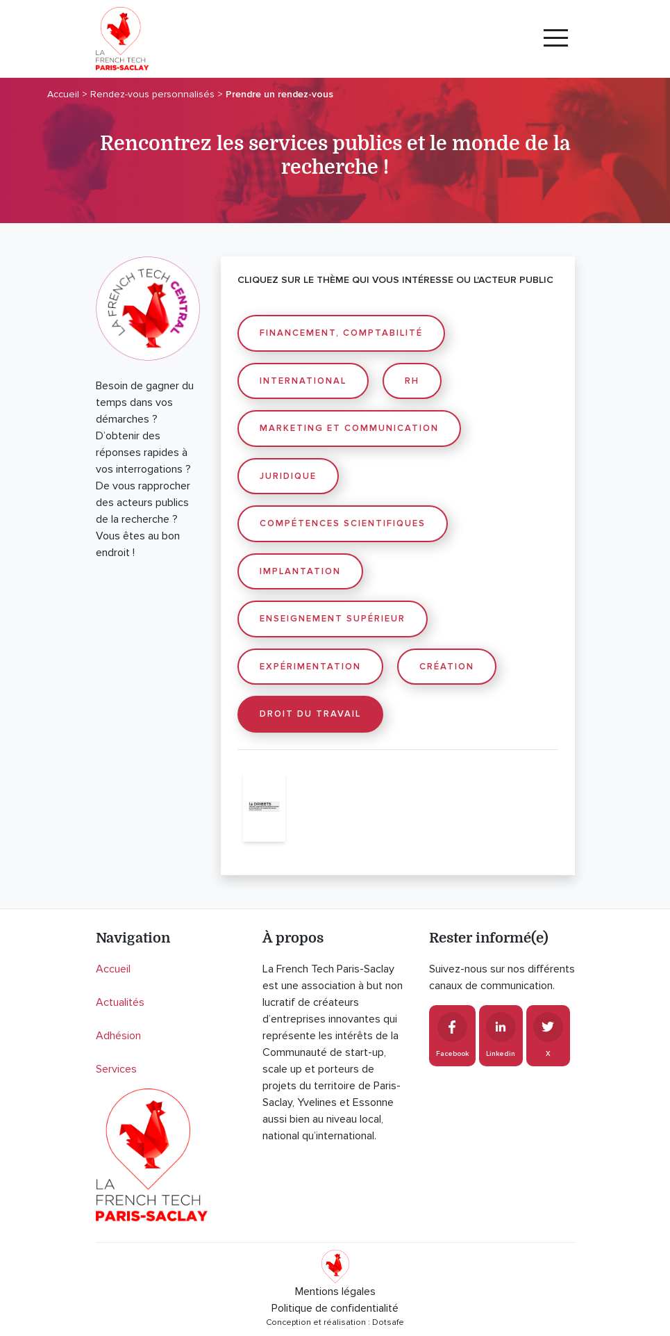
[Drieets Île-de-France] (264, 807)
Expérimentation (310, 666)
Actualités (120, 1002)
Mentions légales (335, 1291)
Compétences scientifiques (343, 523)
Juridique (288, 476)
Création (446, 666)
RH (412, 380)
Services (116, 1069)
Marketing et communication (349, 428)
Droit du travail (310, 713)
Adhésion (118, 1036)
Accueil (113, 969)
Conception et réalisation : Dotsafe (335, 1322)
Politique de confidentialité (335, 1308)
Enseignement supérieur (332, 618)
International (303, 380)
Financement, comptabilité (341, 333)
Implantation (300, 571)
